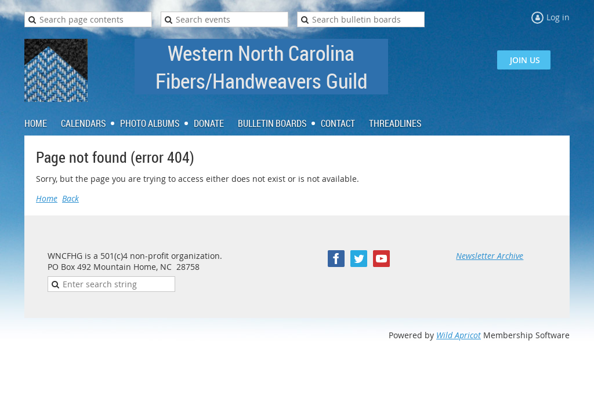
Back (70, 198)
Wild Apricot (458, 335)
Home (46, 198)
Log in (558, 17)
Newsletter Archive (489, 255)
